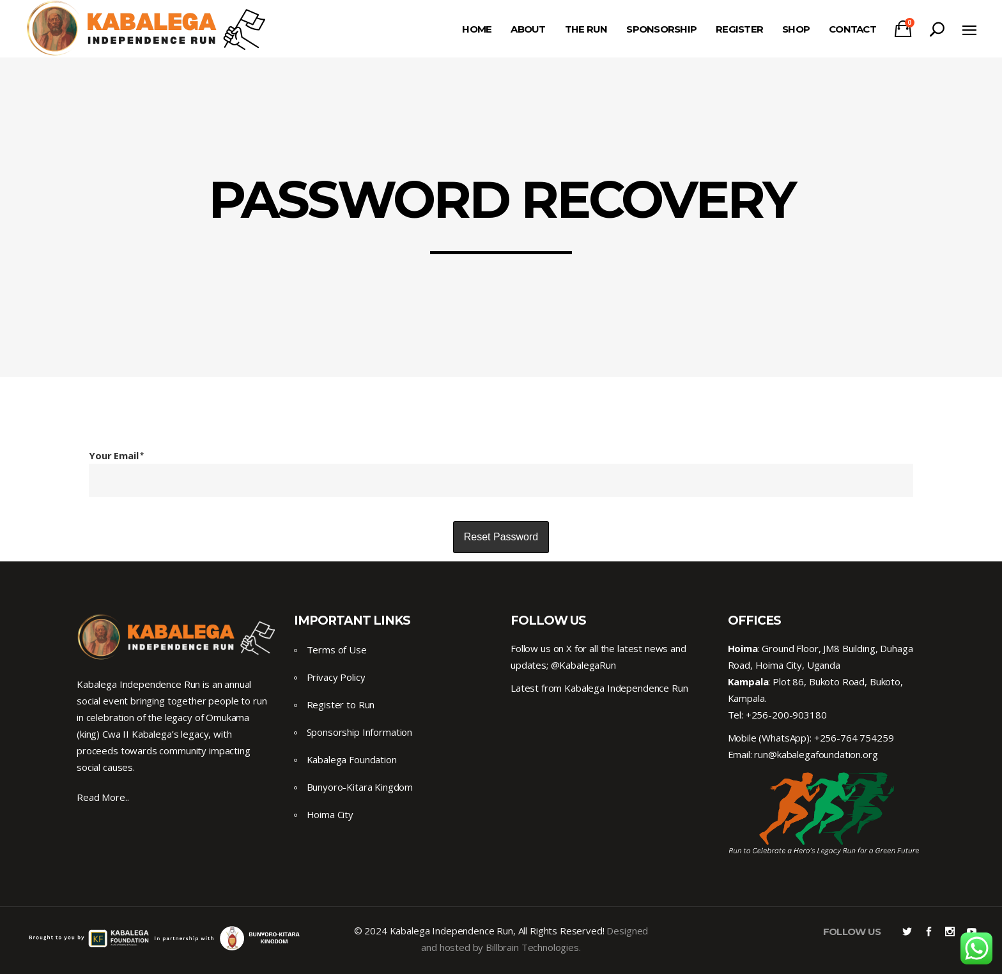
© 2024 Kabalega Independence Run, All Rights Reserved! (479, 930)
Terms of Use (337, 649)
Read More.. (102, 797)
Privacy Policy (336, 677)
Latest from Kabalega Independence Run (599, 687)
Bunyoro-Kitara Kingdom (360, 786)
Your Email (116, 455)
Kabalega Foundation (352, 759)
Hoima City (330, 814)
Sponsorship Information (360, 732)
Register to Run (341, 704)
